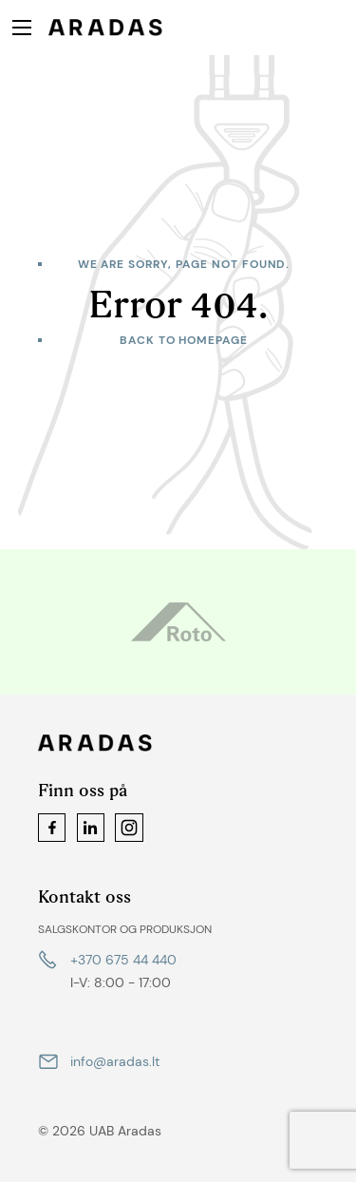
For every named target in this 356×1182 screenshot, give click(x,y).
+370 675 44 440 (123, 959)
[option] (178, 621)
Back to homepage (184, 340)
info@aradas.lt (114, 1061)
